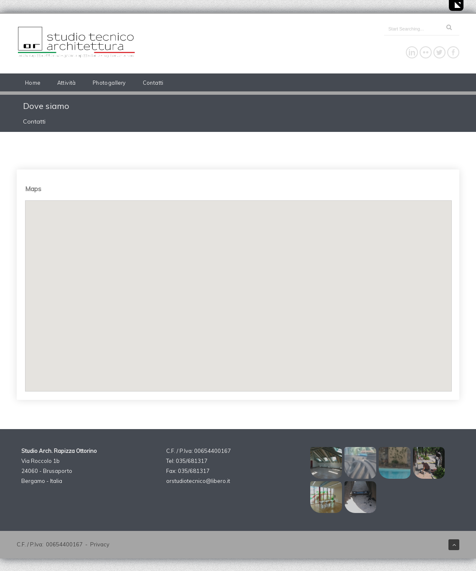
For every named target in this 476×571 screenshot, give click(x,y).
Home (33, 82)
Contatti (153, 82)
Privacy (99, 544)
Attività (66, 82)
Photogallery (109, 82)
